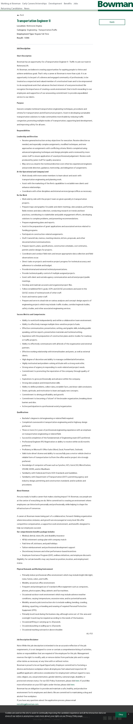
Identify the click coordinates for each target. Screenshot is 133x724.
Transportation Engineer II (34, 21)
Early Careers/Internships (34, 3)
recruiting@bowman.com (27, 704)
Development (55, 3)
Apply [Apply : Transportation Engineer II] (112, 22)
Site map (37, 719)
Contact (56, 719)
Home (47, 719)
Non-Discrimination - (58, 717)
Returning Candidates (11, 8)
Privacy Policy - (41, 717)
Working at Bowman (11, 3)
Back (20, 15)
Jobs (76, 3)
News (26, 8)
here (77, 681)
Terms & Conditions (78, 717)
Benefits (68, 3)
